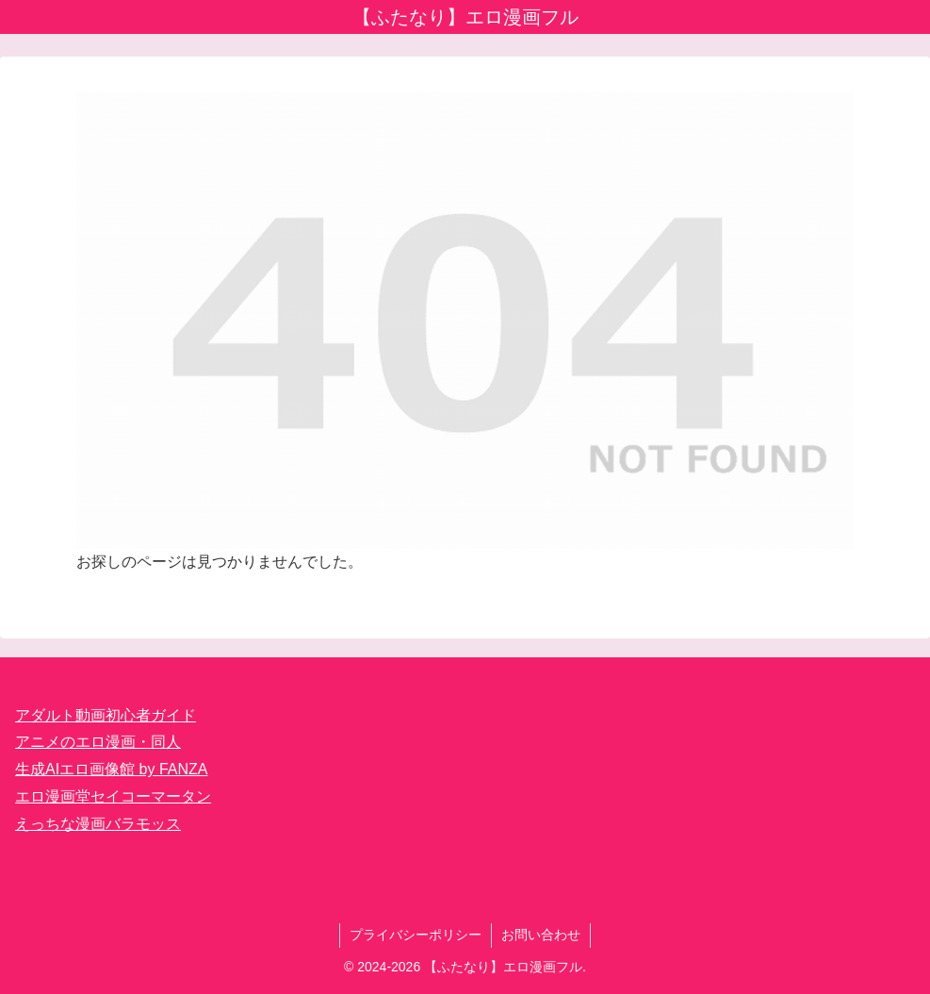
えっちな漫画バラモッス (98, 824)
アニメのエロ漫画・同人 (98, 742)
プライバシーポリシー (415, 934)
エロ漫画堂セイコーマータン (113, 796)
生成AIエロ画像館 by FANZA (111, 769)
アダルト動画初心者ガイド (105, 715)
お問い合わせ (540, 934)
